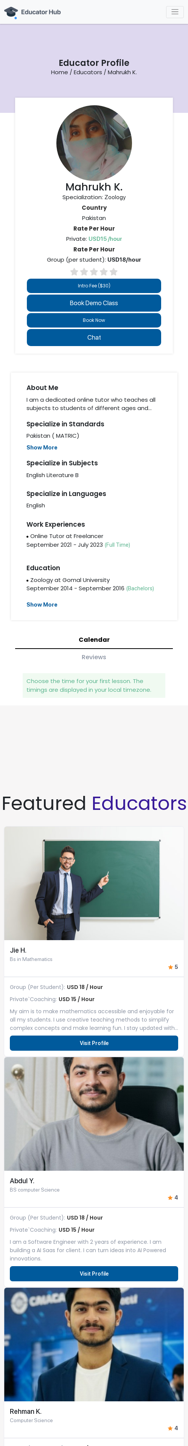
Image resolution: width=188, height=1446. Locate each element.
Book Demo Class (94, 303)
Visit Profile (94, 1043)
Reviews (94, 657)
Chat (94, 337)
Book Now (94, 320)
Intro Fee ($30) (94, 285)
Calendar (94, 639)
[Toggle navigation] (175, 12)
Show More (41, 447)
